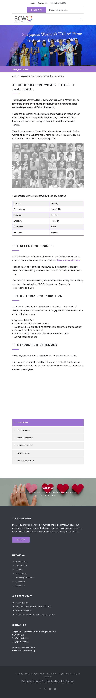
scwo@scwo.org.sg (58, 9)
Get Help (19, 570)
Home (32, 3)
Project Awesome (23, 611)
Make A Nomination (25, 438)
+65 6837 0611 (28, 647)
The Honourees (23, 430)
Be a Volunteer (67, 681)
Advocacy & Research (25, 578)
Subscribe (21, 539)
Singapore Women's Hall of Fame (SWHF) (33, 606)
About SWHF (22, 422)
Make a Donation (51, 681)
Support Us (20, 582)
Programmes (25, 76)
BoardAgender (22, 602)
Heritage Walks (23, 453)
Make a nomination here (68, 260)
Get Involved (21, 574)
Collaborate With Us (25, 461)
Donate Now (36, 10)
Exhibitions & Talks (25, 445)
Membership (21, 565)
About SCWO (21, 561)
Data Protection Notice (31, 681)
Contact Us (42, 3)
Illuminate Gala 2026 (58, 3)
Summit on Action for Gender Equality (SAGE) (35, 615)
